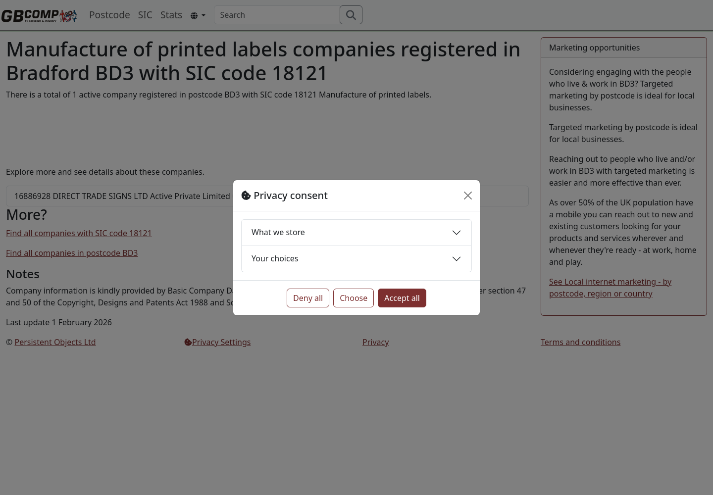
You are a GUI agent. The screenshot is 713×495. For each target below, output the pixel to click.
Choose (353, 298)
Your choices (275, 258)
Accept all (402, 298)
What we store (278, 232)
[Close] (468, 195)
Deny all (308, 298)
